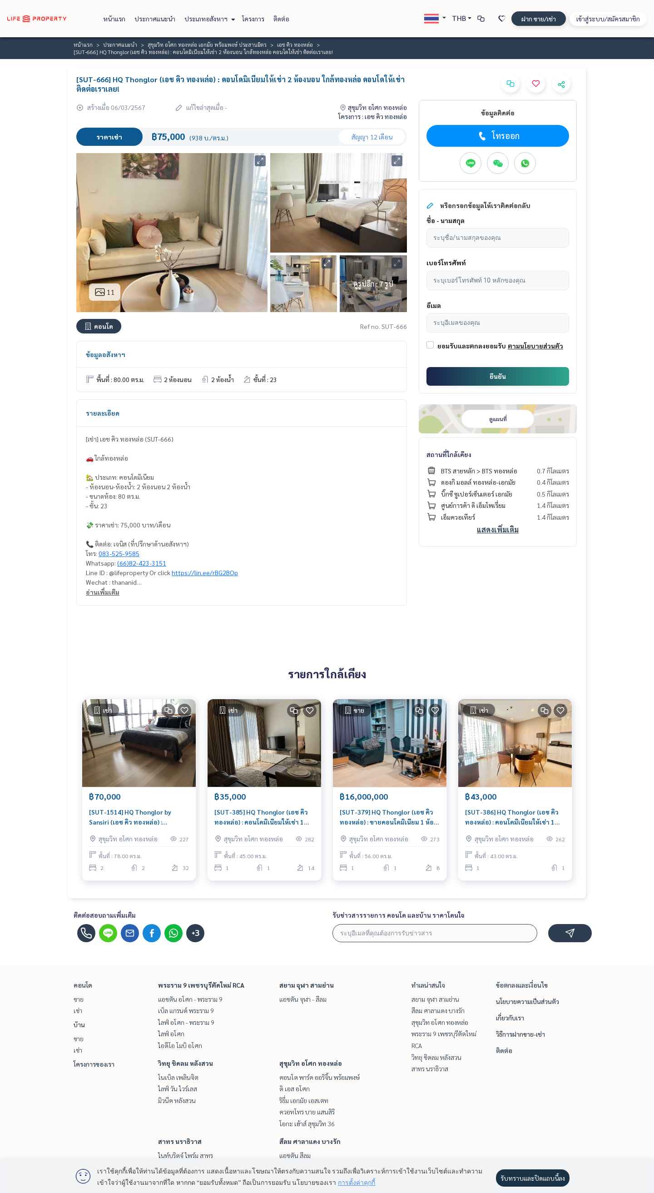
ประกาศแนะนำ (154, 19)
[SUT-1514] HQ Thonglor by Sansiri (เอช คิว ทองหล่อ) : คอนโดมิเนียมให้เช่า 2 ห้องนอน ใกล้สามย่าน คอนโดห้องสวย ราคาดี (137, 817)
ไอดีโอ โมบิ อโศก (180, 1045)
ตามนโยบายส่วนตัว (535, 346)
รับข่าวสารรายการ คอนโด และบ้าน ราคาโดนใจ (398, 915)
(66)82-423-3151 (141, 563)
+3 (195, 933)
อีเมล (433, 305)
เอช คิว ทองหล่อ (295, 44)
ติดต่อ (281, 19)
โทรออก (498, 135)
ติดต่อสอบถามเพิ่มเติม (105, 915)
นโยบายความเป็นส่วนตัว (527, 1001)
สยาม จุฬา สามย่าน (306, 985)
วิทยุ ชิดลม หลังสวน (185, 1063)
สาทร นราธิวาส (180, 1141)
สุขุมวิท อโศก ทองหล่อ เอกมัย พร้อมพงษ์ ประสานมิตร (207, 44)
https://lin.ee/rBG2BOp (205, 572)
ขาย (79, 999)
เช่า (78, 1010)
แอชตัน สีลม (295, 1155)
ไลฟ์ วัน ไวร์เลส (177, 1088)
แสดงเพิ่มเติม (498, 529)
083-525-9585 (119, 553)
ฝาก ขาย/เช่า (538, 19)
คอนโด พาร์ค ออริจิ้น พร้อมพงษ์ (319, 1077)
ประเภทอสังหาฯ (208, 19)
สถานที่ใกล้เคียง (448, 454)
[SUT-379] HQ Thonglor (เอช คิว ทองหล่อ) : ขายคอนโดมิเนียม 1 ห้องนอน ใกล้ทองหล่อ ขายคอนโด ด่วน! (388, 817)
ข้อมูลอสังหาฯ (105, 354)
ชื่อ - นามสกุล (445, 220)
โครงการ (253, 19)
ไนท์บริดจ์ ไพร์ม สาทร (185, 1155)
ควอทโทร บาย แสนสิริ (307, 1112)
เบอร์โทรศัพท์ (446, 262)
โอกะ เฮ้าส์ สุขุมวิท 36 (307, 1123)
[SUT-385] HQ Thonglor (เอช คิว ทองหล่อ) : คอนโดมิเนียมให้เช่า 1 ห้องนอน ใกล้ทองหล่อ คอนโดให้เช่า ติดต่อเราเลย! (263, 817)
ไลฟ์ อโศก (171, 1033)
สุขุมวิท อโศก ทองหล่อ (310, 1063)
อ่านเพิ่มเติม (102, 592)
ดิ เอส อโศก (294, 1088)
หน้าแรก (114, 19)
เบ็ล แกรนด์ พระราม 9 (186, 1010)
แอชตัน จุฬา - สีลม (303, 999)
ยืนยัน (498, 376)
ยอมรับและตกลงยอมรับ (471, 346)
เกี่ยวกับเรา (510, 1018)
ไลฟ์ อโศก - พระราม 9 (186, 1022)
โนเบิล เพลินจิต (178, 1077)
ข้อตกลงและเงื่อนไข (522, 985)
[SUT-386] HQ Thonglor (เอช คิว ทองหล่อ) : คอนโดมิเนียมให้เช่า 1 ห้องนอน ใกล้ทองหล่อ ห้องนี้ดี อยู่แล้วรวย (512, 817)
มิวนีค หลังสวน (177, 1100)
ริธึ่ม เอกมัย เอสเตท (303, 1100)
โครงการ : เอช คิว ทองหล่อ (372, 116)
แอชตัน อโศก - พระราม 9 (190, 999)
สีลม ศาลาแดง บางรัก (310, 1141)
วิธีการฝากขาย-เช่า (520, 1034)
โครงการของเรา (94, 1064)
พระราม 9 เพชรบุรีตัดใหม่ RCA (201, 985)
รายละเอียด (102, 413)
